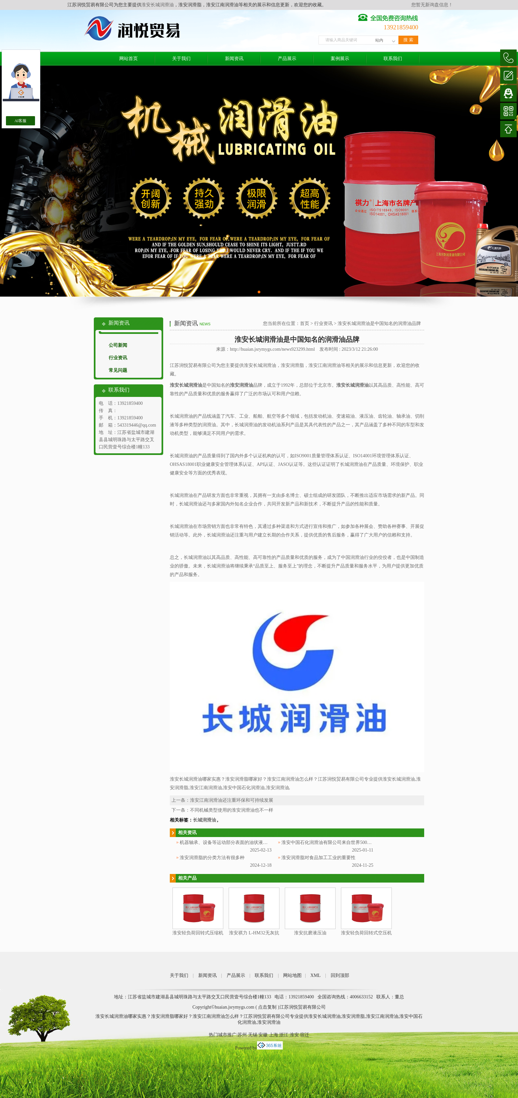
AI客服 (21, 120)
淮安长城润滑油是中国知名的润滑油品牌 (379, 323)
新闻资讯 (234, 58)
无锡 (252, 1034)
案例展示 (340, 58)
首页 (304, 323)
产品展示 (287, 58)
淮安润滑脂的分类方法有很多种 (212, 857)
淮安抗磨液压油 (310, 932)
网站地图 (292, 975)
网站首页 (128, 58)
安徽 (263, 1034)
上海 (273, 1034)
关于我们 (181, 58)
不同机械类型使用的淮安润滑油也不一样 (231, 810)
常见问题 (118, 370)
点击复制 (267, 1007)
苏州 (242, 1034)
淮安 (294, 1034)
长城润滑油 (204, 820)
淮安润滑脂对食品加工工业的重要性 (318, 857)
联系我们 (393, 58)
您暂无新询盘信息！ (432, 4)
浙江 (283, 1034)
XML (316, 975)
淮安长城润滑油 (157, 4)
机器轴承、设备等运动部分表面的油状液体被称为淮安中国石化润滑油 (251, 842)
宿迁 (304, 1034)
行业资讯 (118, 357)
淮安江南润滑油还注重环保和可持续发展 (231, 800)
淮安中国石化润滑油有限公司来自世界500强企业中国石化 (340, 842)
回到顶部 (340, 975)
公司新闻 (118, 345)
